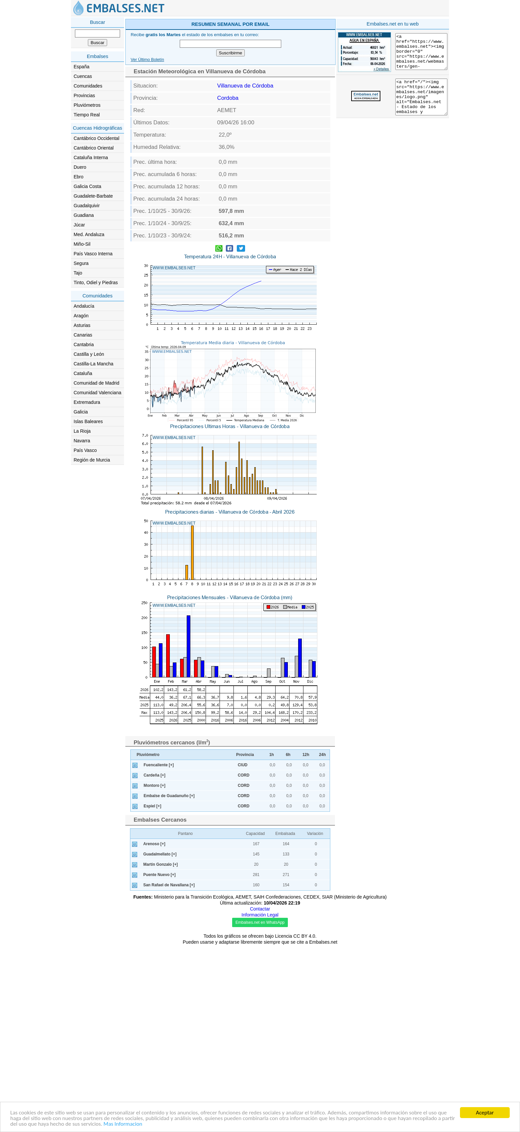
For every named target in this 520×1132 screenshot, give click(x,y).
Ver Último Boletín (147, 154)
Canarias (83, 335)
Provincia (245, 941)
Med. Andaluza (89, 234)
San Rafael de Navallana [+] (169, 1072)
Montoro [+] (154, 972)
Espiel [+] (152, 993)
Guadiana (84, 215)
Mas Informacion (122, 1124)
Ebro (79, 176)
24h (322, 941)
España (81, 66)
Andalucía (84, 306)
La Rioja (82, 431)
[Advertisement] (287, 64)
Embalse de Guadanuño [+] (169, 982)
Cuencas (83, 76)
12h (305, 941)
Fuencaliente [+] (159, 952)
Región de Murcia (92, 460)
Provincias (84, 95)
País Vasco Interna (93, 253)
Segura (81, 263)
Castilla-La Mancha (93, 363)
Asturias (82, 325)
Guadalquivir (87, 205)
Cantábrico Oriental (94, 148)
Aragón (81, 315)
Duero (80, 167)
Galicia (81, 411)
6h (288, 941)
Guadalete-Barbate (93, 196)
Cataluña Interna (91, 157)
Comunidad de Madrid (96, 383)
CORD (243, 962)
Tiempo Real (87, 114)
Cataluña (83, 373)
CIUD (242, 952)
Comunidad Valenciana (97, 392)
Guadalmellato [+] (159, 1041)
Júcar (79, 224)
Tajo (78, 273)
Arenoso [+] (154, 1031)
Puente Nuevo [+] (159, 1061)
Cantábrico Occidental (96, 138)
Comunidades (88, 86)
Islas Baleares (88, 421)
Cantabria (84, 344)
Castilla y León (89, 354)
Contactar (260, 1096)
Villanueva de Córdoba (245, 180)
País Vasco (85, 450)
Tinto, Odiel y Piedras (96, 282)
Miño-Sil (82, 244)
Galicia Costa (87, 186)
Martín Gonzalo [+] (160, 1051)
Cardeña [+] (154, 962)
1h (271, 941)
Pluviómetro (148, 941)
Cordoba (227, 192)
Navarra (82, 440)
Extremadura (87, 402)
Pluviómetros (87, 105)
